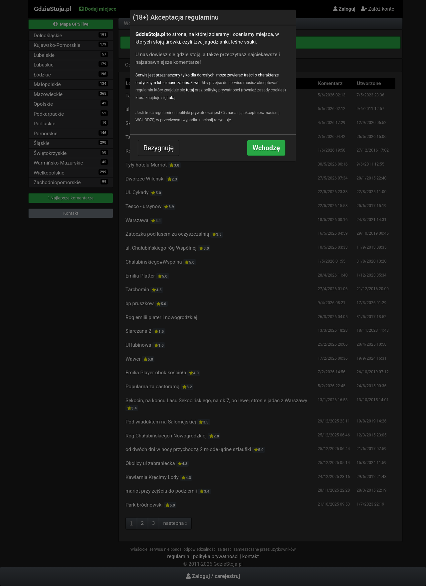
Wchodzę (266, 148)
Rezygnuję (158, 148)
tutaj (190, 90)
